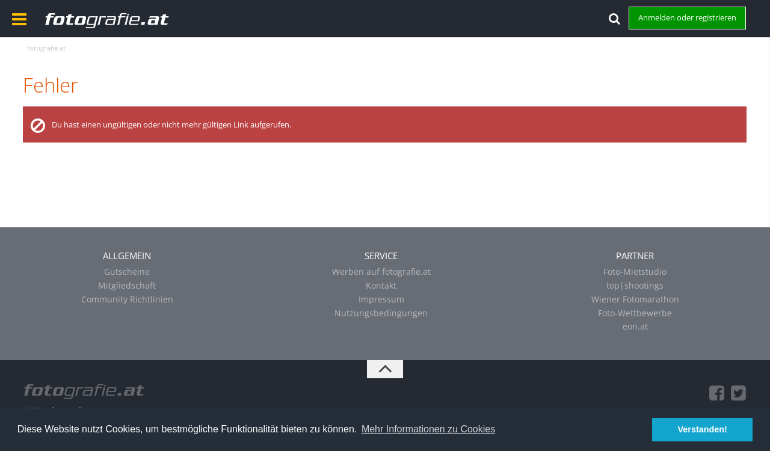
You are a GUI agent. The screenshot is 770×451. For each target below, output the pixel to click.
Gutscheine (127, 271)
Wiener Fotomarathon (635, 299)
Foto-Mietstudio (635, 271)
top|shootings (635, 285)
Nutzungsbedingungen (381, 313)
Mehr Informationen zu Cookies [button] (428, 429)
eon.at (635, 326)
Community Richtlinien (127, 299)
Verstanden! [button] (702, 429)
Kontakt (381, 285)
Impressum (381, 299)
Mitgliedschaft (127, 285)
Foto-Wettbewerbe (635, 313)
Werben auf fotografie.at (381, 271)
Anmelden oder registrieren (687, 17)
